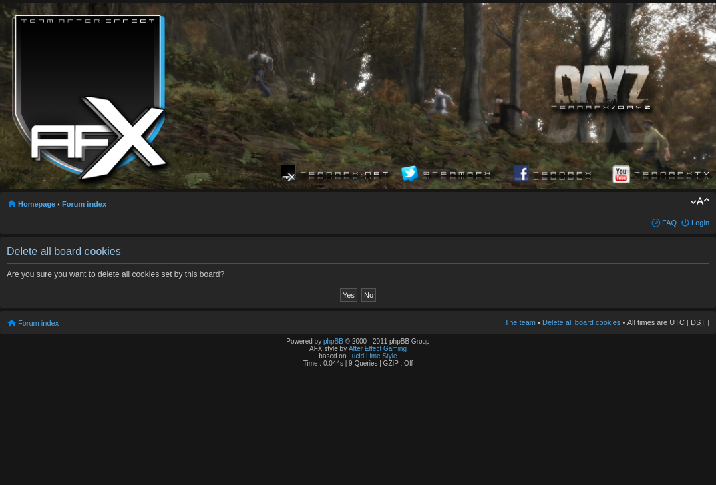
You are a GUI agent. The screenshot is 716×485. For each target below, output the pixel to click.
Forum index (84, 204)
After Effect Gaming (378, 348)
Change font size (699, 201)
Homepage (36, 204)
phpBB (333, 341)
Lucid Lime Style (372, 356)
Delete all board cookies (581, 322)
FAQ (669, 223)
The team (520, 322)
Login (700, 223)
